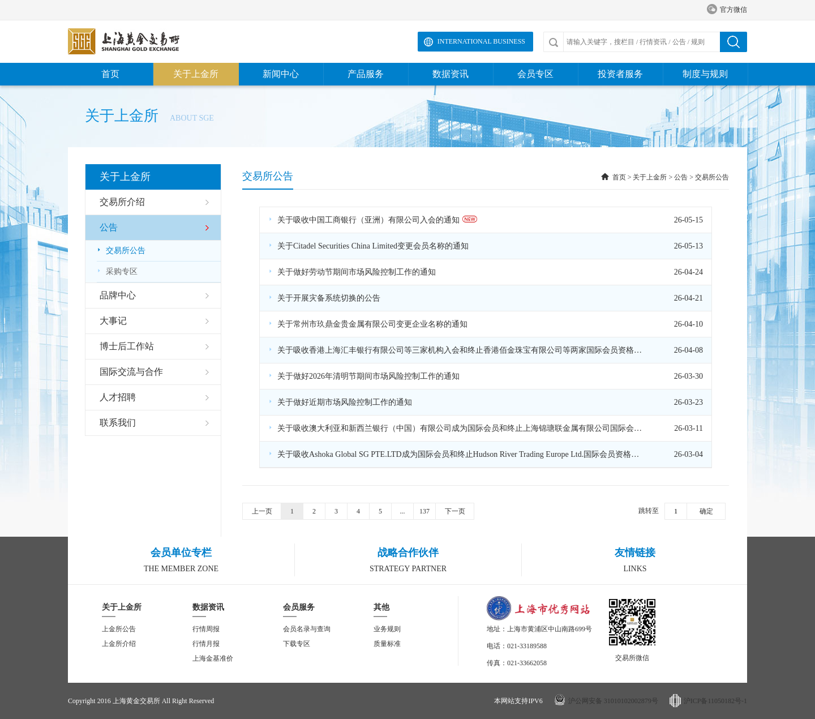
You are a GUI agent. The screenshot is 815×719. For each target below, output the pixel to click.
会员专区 (535, 74)
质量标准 (387, 644)
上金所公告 (119, 629)
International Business (481, 41)
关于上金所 (195, 74)
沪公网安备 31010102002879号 (613, 701)
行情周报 (206, 629)
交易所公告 (121, 250)
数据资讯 (450, 74)
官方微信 (727, 10)
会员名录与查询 (307, 629)
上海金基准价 (212, 658)
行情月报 (206, 644)
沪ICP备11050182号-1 (715, 701)
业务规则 (387, 629)
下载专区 (296, 644)
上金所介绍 (119, 644)
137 (424, 511)
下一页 (455, 511)
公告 (681, 177)
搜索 (733, 42)
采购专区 (117, 271)
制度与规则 (705, 74)
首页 (110, 74)
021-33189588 (527, 646)
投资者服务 (620, 74)
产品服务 (366, 74)
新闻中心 (281, 74)
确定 (706, 511)
